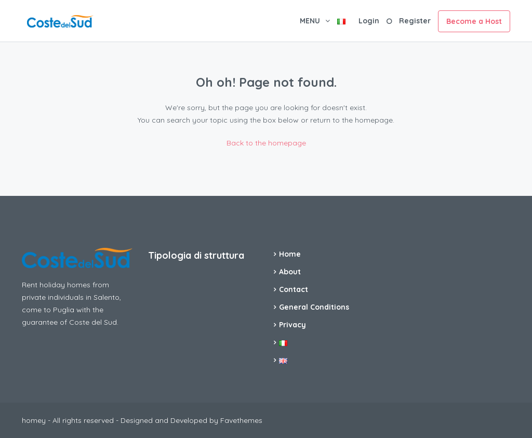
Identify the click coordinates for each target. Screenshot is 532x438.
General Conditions (314, 307)
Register (415, 20)
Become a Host (474, 21)
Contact (293, 289)
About (290, 271)
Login (368, 20)
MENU (310, 20)
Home (290, 254)
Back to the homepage (266, 143)
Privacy (292, 324)
